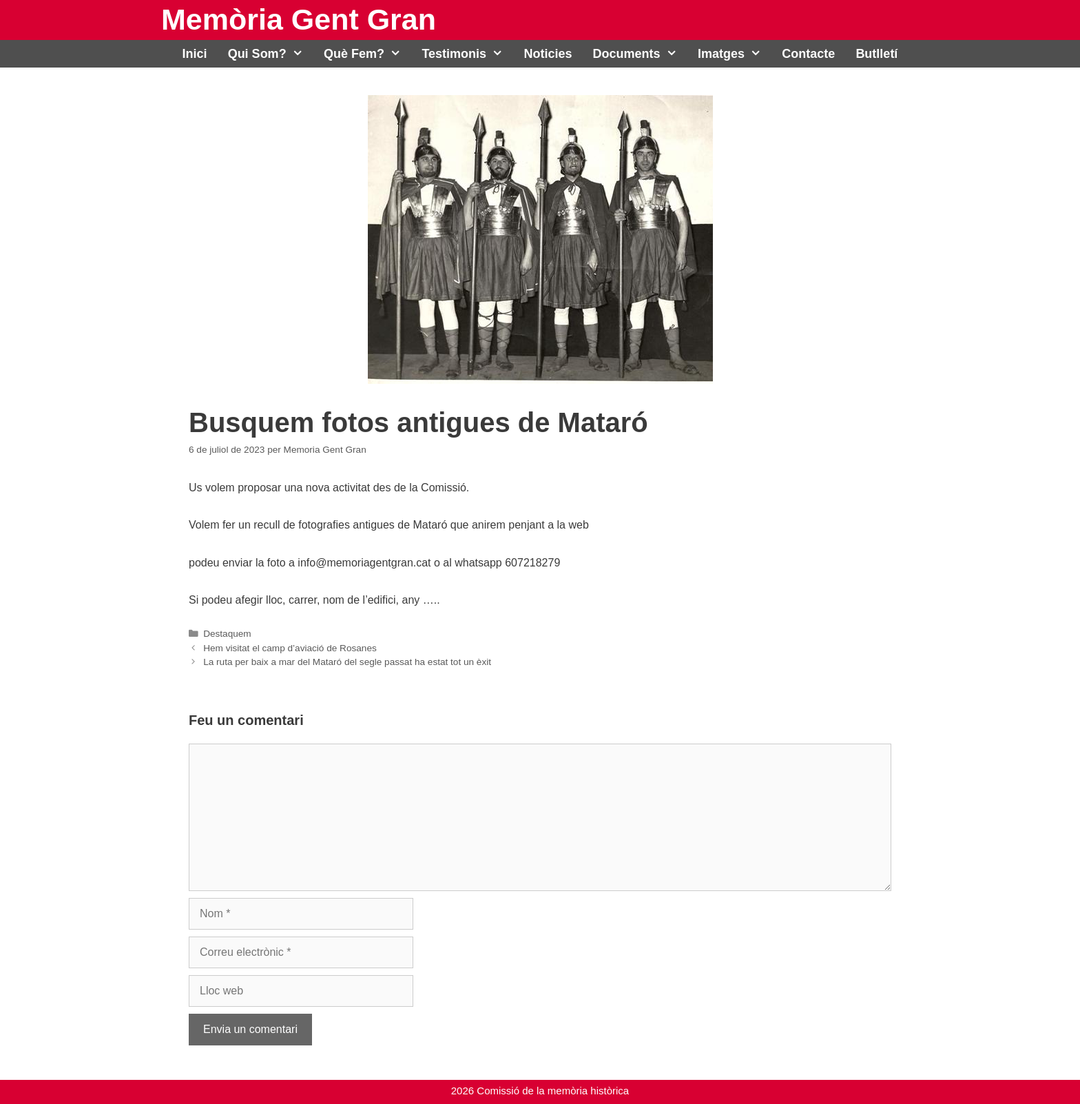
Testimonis (467, 54)
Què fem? (367, 54)
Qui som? (270, 54)
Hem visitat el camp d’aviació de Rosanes (290, 648)
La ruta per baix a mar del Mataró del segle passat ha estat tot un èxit (347, 662)
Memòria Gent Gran (298, 19)
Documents (640, 54)
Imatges (734, 54)
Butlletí (876, 54)
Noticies (548, 54)
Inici (195, 54)
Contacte (808, 54)
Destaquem (227, 633)
